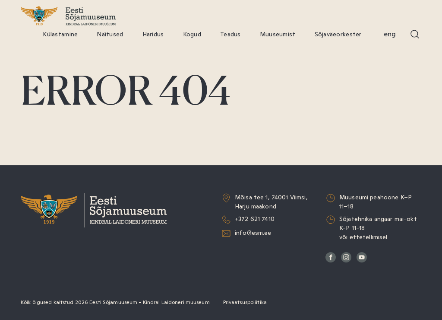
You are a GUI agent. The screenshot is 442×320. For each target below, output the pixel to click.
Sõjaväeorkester (338, 34)
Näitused (110, 34)
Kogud (192, 34)
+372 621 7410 (255, 219)
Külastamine (60, 34)
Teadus (230, 34)
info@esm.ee (253, 233)
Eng (390, 33)
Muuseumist (278, 34)
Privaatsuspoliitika (245, 302)
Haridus (153, 34)
